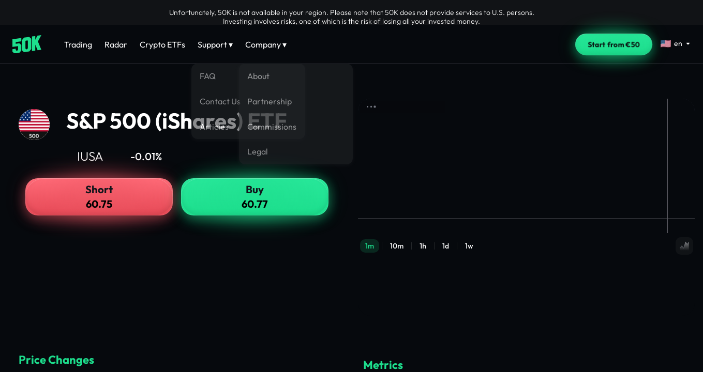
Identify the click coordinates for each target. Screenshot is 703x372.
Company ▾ (266, 44)
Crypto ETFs (162, 44)
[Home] (26, 44)
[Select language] (676, 43)
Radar (115, 44)
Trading (78, 44)
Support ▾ (215, 44)
